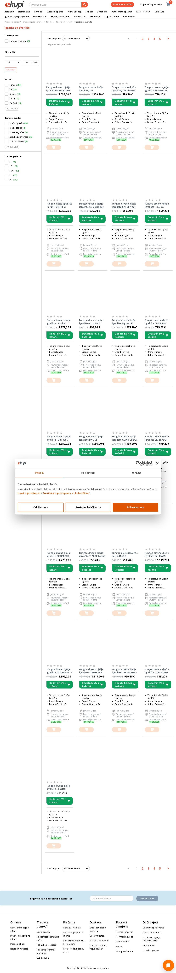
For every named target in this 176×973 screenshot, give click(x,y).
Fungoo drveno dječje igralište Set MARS (157, 554)
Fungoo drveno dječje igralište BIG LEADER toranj (157, 438)
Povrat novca (122, 941)
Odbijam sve (40, 507)
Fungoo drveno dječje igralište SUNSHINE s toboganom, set (91, 671)
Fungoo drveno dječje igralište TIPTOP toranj (92, 554)
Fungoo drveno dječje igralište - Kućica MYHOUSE (58, 322)
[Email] (111, 898)
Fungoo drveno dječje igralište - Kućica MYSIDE (157, 205)
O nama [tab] (136, 472)
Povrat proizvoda (124, 936)
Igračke (49, 22)
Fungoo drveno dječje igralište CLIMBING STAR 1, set (157, 322)
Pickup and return (125, 951)
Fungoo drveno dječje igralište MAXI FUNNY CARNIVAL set (58, 89)
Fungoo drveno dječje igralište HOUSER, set (157, 89)
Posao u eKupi (17, 943)
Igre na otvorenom (64, 22)
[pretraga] (84, 4)
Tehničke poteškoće (46, 944)
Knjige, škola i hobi (60, 16)
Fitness (89, 11)
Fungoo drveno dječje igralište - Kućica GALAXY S (58, 787)
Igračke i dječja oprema (17, 16)
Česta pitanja (43, 931)
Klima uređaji (74, 11)
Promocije (95, 16)
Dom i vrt (159, 11)
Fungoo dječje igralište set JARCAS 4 (125, 554)
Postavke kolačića (88, 507)
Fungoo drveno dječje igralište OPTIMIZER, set (58, 554)
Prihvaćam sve (135, 507)
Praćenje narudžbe (122, 4)
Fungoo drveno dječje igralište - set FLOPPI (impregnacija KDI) (157, 671)
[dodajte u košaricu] (53, 147)
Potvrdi (11, 70)
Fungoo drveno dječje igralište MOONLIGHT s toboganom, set (59, 671)
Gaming (38, 11)
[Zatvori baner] (157, 463)
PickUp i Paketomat (99, 940)
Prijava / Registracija (149, 4)
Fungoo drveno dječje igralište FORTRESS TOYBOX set (58, 438)
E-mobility (102, 11)
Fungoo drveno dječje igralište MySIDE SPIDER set (91, 438)
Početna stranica (12, 22)
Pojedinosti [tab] (88, 472)
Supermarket (40, 16)
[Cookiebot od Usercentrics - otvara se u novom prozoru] (138, 463)
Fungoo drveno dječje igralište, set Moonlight (91, 89)
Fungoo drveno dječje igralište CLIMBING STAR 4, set (91, 322)
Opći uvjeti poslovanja (153, 927)
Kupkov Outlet (112, 16)
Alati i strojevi (143, 11)
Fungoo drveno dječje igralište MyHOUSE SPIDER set (124, 322)
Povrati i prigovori (124, 931)
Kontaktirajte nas (150, 950)
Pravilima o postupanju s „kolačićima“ (66, 493)
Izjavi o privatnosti (29, 493)
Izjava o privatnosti (151, 932)
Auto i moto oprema (122, 11)
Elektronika (24, 11)
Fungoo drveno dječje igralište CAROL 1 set (124, 205)
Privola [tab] (39, 472)
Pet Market (80, 16)
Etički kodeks (148, 945)
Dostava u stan (97, 935)
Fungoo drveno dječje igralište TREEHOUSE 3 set (124, 671)
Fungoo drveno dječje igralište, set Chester (124, 89)
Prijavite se (147, 898)
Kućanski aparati (54, 11)
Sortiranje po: (53, 38)
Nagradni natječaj (19, 948)
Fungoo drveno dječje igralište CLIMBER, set (91, 205)
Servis (119, 946)
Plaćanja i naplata (72, 927)
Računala (9, 11)
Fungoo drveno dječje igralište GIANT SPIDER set (124, 438)
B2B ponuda (129, 16)
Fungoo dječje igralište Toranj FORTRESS (59, 205)
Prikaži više (12, 109)
